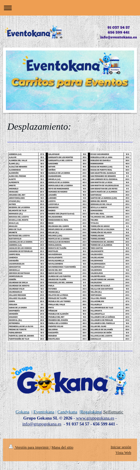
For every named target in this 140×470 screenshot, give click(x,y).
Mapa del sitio (62, 447)
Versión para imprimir (29, 447)
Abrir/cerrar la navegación (70, 7)
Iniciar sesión (121, 447)
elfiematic (114, 412)
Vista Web (123, 452)
